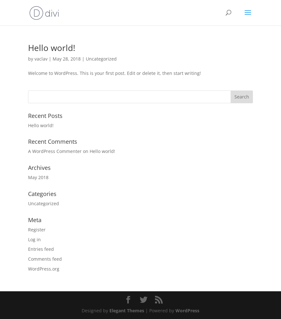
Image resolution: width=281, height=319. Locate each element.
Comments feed (45, 259)
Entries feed (41, 249)
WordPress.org (43, 269)
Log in (34, 239)
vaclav (41, 59)
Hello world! (51, 48)
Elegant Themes (126, 311)
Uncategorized (101, 59)
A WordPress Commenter (55, 151)
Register (37, 230)
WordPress (187, 311)
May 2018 (38, 177)
